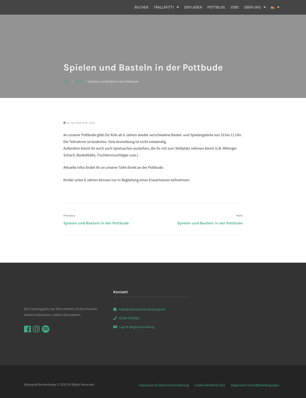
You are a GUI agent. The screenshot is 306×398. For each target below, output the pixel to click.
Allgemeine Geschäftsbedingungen (255, 385)
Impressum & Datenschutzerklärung (164, 385)
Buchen (141, 7)
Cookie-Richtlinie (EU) (209, 385)
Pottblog (216, 7)
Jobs (234, 7)
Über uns (252, 7)
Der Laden (193, 7)
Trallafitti (164, 7)
